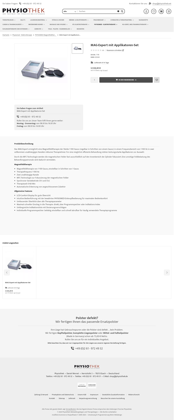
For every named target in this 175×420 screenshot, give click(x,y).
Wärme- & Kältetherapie (79, 20)
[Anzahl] (94, 80)
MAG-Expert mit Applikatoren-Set (17, 283)
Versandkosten (71, 409)
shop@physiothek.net (161, 3)
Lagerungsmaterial (38, 20)
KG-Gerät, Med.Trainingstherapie (135, 24)
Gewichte (38, 29)
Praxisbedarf (100, 20)
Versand (105, 70)
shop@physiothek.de (119, 376)
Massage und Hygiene (58, 24)
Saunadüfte (143, 20)
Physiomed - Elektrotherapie (105, 24)
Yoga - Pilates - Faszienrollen (60, 29)
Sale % (22, 20)
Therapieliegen (9, 20)
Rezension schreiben (114, 50)
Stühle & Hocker (58, 20)
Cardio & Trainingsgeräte (13, 24)
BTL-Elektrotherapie (80, 24)
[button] (69, 11)
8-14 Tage (105, 62)
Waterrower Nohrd (36, 24)
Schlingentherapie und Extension (16, 29)
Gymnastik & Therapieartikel (122, 20)
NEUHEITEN (80, 29)
